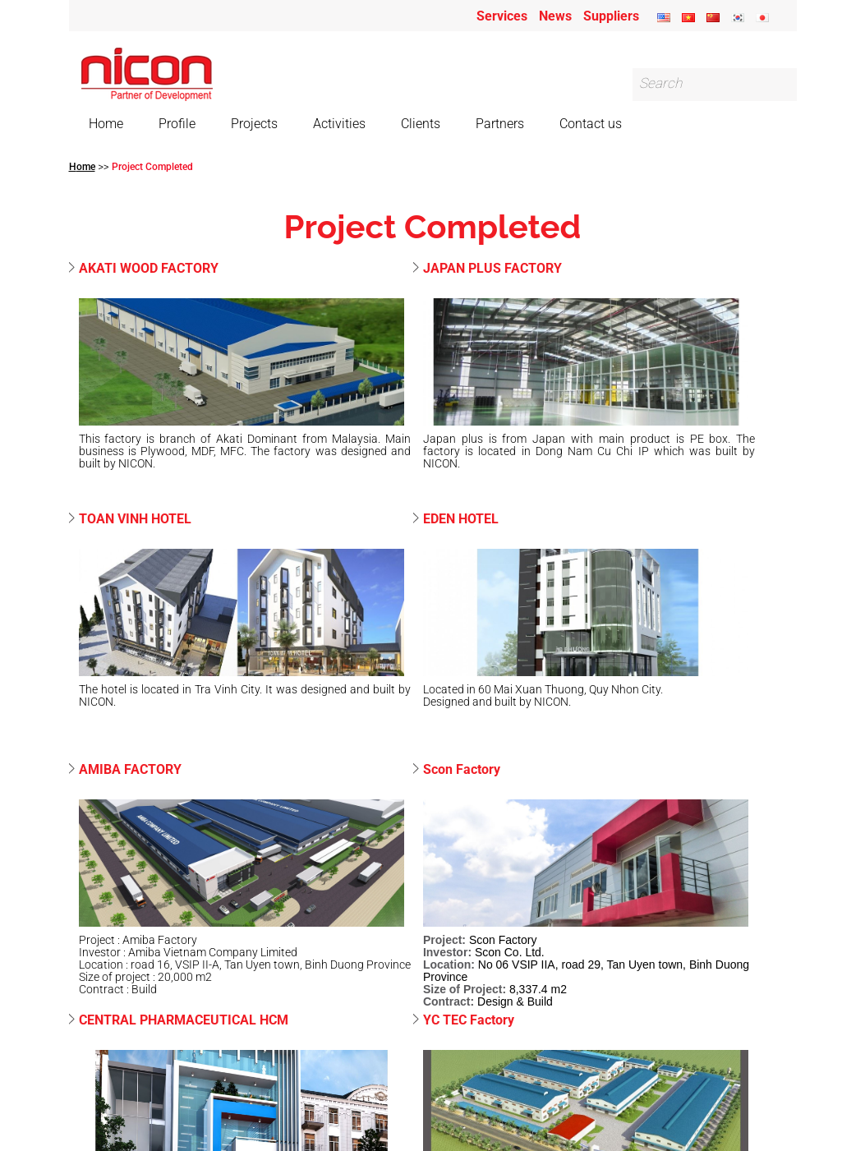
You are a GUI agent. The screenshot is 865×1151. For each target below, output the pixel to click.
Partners (500, 123)
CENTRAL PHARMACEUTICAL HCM (183, 1021)
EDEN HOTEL (461, 520)
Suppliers (611, 16)
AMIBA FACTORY (130, 770)
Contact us (590, 123)
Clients (420, 123)
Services (501, 16)
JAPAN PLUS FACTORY (492, 269)
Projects (254, 123)
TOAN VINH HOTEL (135, 520)
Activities (339, 123)
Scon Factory (461, 770)
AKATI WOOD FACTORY (149, 269)
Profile (177, 123)
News (555, 16)
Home (106, 123)
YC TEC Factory (468, 1021)
